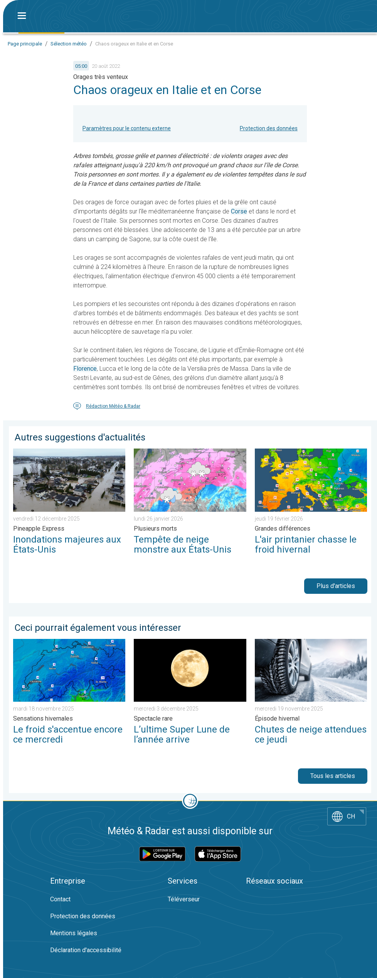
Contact (60, 899)
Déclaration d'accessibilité (85, 950)
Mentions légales (73, 933)
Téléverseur (184, 899)
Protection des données (269, 128)
